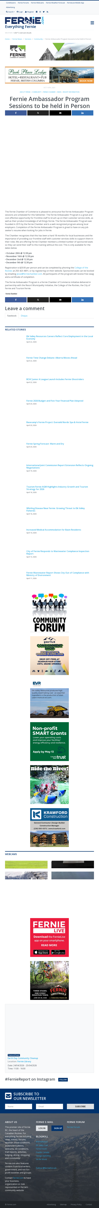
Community (36, 92)
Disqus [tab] (24, 315)
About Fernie (25, 92)
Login (20, 12)
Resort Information (71, 92)
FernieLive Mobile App (75, 3)
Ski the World (41, 1159)
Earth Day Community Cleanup (23, 1058)
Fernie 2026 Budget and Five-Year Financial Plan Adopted (54, 400)
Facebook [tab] (11, 315)
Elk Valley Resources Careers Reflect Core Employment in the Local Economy (59, 337)
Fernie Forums (23, 3)
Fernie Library (24, 1061)
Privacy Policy (76, 1204)
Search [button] (10, 12)
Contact (89, 1204)
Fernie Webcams (37, 3)
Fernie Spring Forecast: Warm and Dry (45, 443)
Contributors (11, 3)
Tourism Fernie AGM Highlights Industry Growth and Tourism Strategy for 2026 (57, 488)
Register (29, 12)
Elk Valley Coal (42, 1145)
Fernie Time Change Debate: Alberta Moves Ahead (51, 357)
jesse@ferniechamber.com (29, 273)
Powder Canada (42, 1152)
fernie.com (18, 1177)
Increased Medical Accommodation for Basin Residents (53, 529)
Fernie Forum (41, 1149)
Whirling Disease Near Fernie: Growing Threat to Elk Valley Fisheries (55, 509)
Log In (42, 1128)
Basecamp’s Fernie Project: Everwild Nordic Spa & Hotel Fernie (57, 422)
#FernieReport (42, 1141)
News (59, 92)
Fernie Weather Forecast (55, 3)
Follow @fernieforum (46, 1168)
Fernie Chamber (49, 92)
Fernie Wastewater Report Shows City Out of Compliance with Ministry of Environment (57, 574)
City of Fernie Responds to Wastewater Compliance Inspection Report (57, 552)
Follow (63, 1079)
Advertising (10, 7)
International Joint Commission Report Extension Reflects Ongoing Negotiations (59, 466)
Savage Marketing (43, 1156)
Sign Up (58, 1128)
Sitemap (63, 1204)
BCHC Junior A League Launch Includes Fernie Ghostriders (55, 379)
